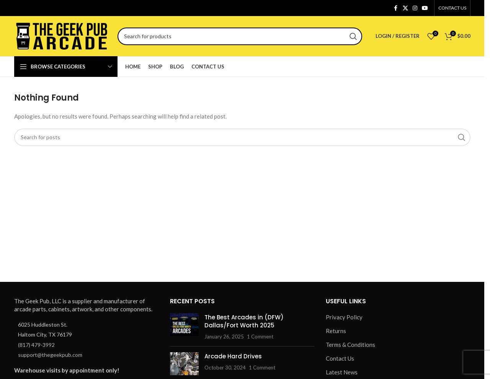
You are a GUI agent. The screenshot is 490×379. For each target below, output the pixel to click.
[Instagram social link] (415, 8)
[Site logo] (62, 35)
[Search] (240, 36)
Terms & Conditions (350, 344)
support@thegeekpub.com (50, 354)
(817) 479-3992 (36, 345)
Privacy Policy (344, 317)
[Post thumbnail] (184, 326)
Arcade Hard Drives (233, 356)
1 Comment (260, 336)
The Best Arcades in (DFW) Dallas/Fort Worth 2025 (244, 321)
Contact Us (340, 358)
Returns (336, 330)
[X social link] (405, 8)
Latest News (342, 372)
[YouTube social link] (425, 8)
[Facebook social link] (395, 8)
